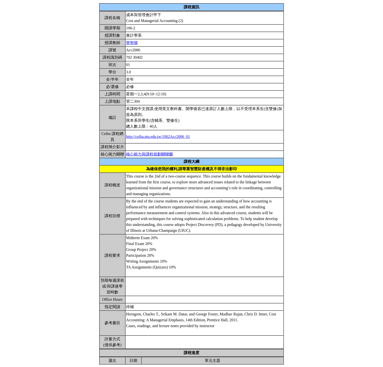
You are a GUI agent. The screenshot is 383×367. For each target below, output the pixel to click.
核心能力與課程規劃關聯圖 (149, 154)
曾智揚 (132, 43)
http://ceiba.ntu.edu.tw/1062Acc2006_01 (158, 136)
